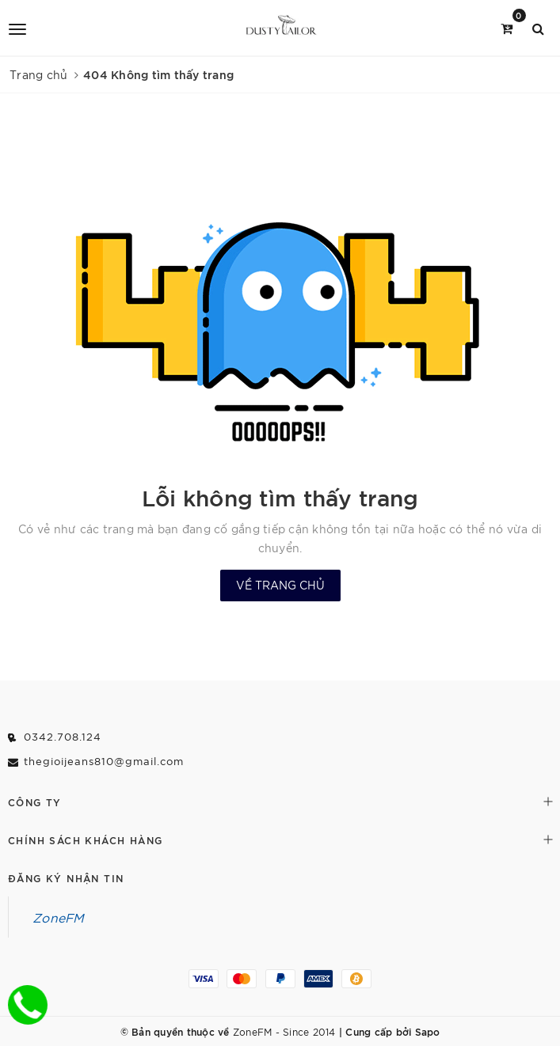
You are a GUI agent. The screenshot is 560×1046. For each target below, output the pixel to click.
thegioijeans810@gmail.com (104, 760)
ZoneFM (58, 917)
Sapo (427, 1031)
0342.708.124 (62, 736)
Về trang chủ (280, 585)
